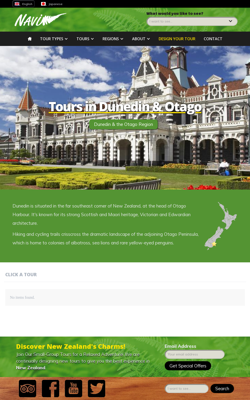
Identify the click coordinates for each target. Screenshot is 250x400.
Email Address (180, 346)
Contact (213, 38)
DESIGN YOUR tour (177, 38)
